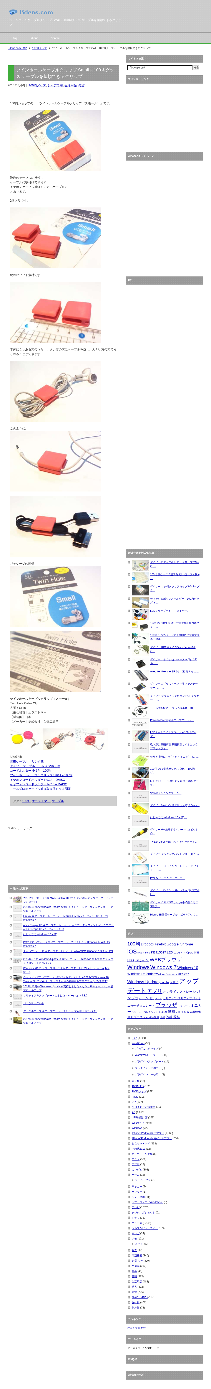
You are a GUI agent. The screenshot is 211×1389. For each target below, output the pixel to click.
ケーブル (58, 801)
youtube (164, 982)
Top (15, 38)
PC (133, 1112)
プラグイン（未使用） (148, 1074)
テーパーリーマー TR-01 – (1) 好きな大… (174, 671)
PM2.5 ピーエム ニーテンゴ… (167, 878)
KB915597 (158, 952)
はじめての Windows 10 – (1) (40, 934)
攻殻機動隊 (194, 1012)
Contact (55, 38)
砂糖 (169, 1017)
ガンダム (137, 1169)
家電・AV (137, 1260)
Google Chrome (179, 944)
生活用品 (71, 85)
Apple (135, 1096)
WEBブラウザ (166, 959)
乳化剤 (163, 1012)
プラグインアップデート (149, 1061)
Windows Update (143, 982)
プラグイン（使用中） (148, 1068)
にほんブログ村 (136, 1328)
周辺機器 (137, 1255)
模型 (162, 1017)
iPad (140, 952)
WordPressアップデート (149, 1055)
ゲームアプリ (143, 1180)
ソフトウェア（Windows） (147, 1202)
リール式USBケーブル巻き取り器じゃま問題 (40, 789)
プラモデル (184, 1005)
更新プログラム (138, 1017)
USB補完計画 (140, 1117)
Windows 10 (187, 968)
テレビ (136, 1207)
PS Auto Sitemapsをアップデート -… (172, 720)
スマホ (158, 998)
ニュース (137, 1223)
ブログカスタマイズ (146, 1048)
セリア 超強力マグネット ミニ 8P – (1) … (174, 756)
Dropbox (147, 944)
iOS (132, 951)
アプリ (154, 991)
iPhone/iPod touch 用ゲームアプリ (152, 1138)
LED (170, 952)
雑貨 (81, 85)
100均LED (138, 1086)
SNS (196, 952)
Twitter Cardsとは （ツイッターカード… (174, 841)
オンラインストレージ (179, 991)
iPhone (146, 952)
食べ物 (136, 1302)
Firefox (160, 944)
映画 (134, 1271)
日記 (134, 1038)
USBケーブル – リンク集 (27, 761)
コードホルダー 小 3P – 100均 (30, 770)
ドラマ (136, 1217)
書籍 (134, 1276)
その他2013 (138, 1148)
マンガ (136, 1233)
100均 (26, 801)
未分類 (136, 1081)
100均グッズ (37, 85)
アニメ (136, 1159)
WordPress (138, 1043)
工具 (183, 1012)
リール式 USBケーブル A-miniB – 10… (172, 708)
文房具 (136, 1265)
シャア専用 (55, 85)
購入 (134, 1286)
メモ (134, 1238)
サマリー (137, 1191)
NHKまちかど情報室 (143, 1107)
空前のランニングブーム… (165, 793)
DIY (134, 1101)
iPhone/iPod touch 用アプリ (148, 1133)
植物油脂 (154, 1017)
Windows (138, 967)
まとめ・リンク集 (142, 1154)
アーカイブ (133, 1348)
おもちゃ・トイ (141, 1143)
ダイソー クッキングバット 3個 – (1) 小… (174, 853)
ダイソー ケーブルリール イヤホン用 (35, 766)
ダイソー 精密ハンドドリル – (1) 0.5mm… (174, 805)
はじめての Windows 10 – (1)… (168, 817)
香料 (176, 1017)
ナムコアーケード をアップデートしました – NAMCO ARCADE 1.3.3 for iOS (68, 951)
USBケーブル (142, 960)
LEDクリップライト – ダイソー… (169, 610)
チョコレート (145, 1005)
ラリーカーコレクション (145, 1012)
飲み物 (136, 1307)
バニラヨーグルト (33, 1003)
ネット (139, 1243)
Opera (189, 952)
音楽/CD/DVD (140, 1297)
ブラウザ (166, 1005)
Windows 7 (163, 967)
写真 (134, 1250)
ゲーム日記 (146, 998)
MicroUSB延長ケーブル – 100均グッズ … (174, 914)
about (34, 38)
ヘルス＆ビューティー (145, 1228)
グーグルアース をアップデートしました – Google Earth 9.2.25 (60, 1011)
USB (130, 960)
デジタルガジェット (143, 1212)
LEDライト (179, 952)
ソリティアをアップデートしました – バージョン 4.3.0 (55, 995)
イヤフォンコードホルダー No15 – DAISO (39, 784)
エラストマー (41, 801)
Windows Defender (141, 974)
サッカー (137, 1186)
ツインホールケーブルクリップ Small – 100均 (41, 775)
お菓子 (174, 982)
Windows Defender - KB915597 (172, 974)
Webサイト (138, 1122)
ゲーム (136, 1174)
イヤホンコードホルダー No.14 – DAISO (37, 779)
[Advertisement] (40, 857)
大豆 (178, 1012)
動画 (171, 1012)
